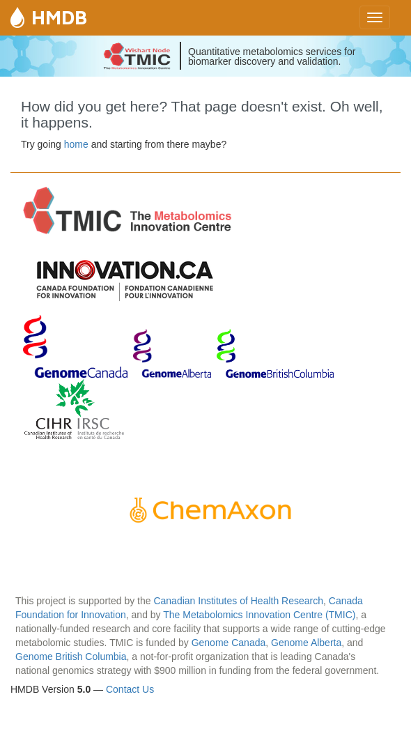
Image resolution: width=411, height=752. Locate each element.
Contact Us (130, 689)
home (76, 144)
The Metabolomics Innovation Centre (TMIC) (259, 614)
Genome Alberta (306, 642)
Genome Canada (229, 642)
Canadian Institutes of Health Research (238, 600)
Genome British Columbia (71, 656)
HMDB (59, 17)
